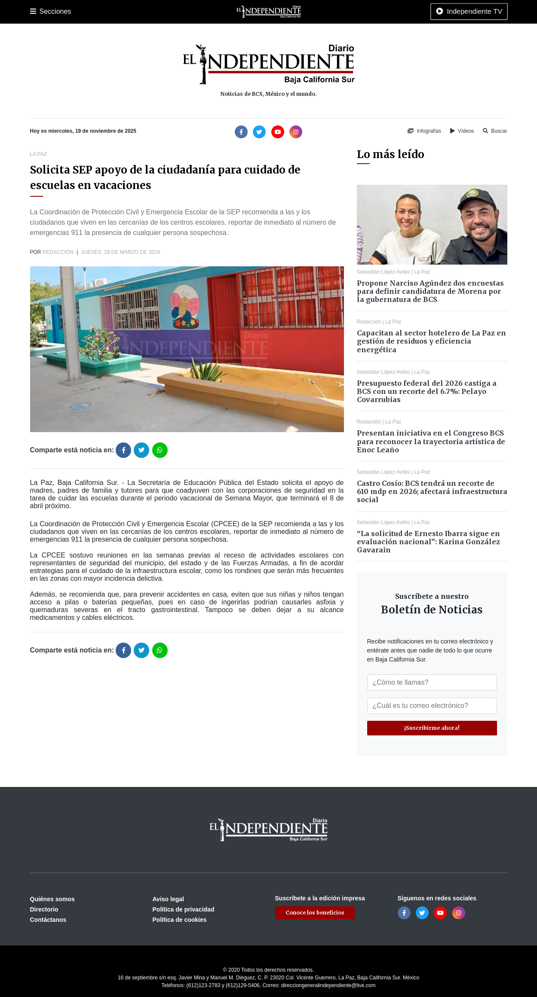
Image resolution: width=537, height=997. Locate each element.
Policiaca (131, 11)
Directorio (44, 909)
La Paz (67, 11)
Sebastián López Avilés (383, 272)
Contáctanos (48, 919)
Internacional (255, 11)
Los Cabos (97, 11)
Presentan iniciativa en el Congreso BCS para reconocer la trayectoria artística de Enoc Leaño (431, 441)
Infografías (424, 131)
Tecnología (364, 11)
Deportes (162, 11)
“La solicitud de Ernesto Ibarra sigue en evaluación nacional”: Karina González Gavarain (428, 541)
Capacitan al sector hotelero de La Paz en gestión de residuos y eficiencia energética (431, 341)
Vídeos (462, 131)
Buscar (495, 131)
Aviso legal (168, 899)
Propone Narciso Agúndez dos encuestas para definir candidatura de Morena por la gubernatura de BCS (430, 291)
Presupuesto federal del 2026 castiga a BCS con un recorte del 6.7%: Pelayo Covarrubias (427, 391)
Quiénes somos (52, 899)
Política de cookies (180, 919)
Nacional (219, 11)
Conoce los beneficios (314, 912)
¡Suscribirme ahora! (432, 728)
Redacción (58, 252)
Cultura (191, 11)
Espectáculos (325, 11)
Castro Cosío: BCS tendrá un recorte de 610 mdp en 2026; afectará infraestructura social (432, 491)
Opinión (289, 11)
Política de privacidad (184, 909)
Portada (40, 11)
